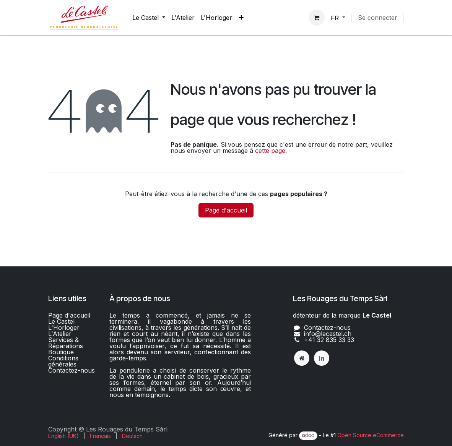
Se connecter (377, 17)
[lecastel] (301, 358)
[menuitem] (148, 17)
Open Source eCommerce (370, 435)
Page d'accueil (226, 210)
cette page (270, 150)
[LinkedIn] (321, 358)
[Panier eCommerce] (317, 18)
